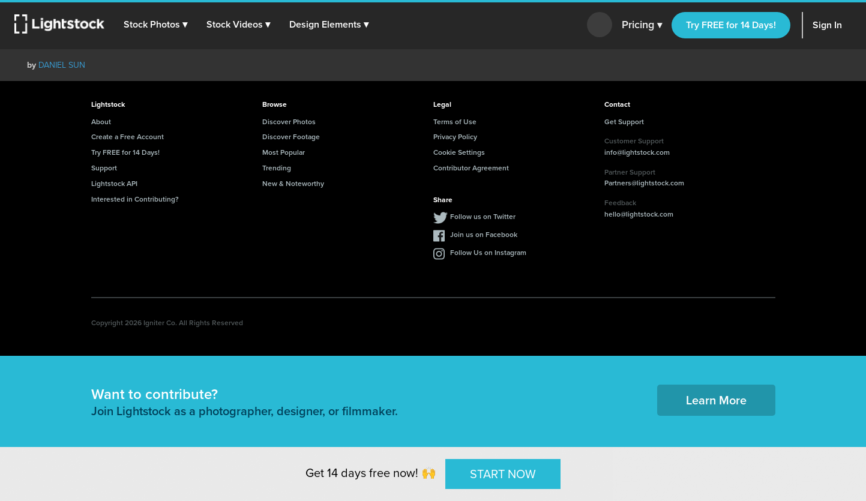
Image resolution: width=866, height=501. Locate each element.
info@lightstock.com (637, 152)
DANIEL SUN (61, 65)
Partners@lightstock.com (644, 183)
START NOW (503, 473)
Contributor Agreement (471, 168)
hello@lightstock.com (638, 214)
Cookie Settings (459, 152)
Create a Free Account (127, 136)
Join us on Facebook (483, 234)
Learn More (716, 400)
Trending (276, 168)
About (101, 121)
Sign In (827, 25)
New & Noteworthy (293, 183)
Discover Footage (291, 136)
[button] (155, 24)
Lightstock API (114, 183)
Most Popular (283, 152)
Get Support (624, 121)
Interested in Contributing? (135, 199)
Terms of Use (455, 121)
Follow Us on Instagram (488, 252)
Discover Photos (289, 121)
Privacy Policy (455, 136)
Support (104, 168)
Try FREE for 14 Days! (731, 25)
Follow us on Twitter (483, 216)
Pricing (642, 25)
